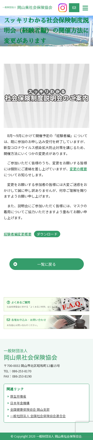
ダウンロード (47, 234)
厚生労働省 (18, 396)
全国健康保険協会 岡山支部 (30, 409)
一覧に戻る (34, 264)
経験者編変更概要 (17, 234)
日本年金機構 (20, 403)
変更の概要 (78, 168)
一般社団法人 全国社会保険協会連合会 (38, 415)
